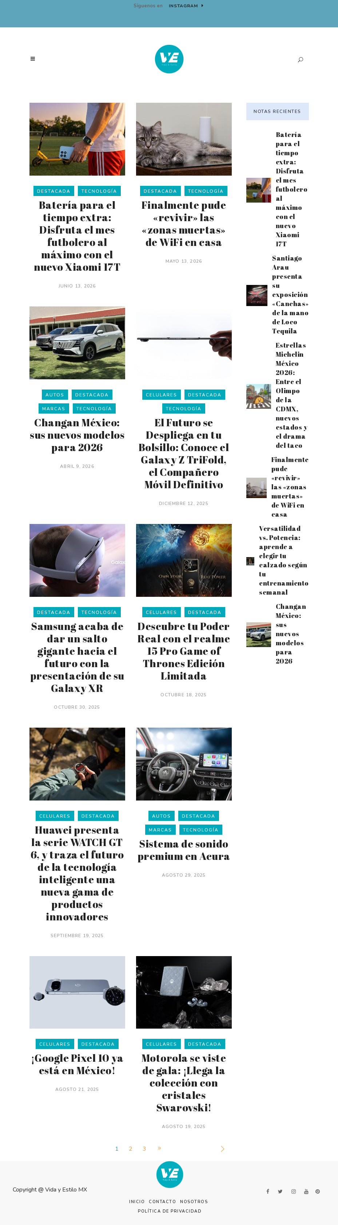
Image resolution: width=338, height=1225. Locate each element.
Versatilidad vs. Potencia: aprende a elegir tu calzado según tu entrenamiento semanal (284, 560)
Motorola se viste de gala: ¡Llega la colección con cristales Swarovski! (184, 1082)
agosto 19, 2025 (184, 1127)
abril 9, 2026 (77, 466)
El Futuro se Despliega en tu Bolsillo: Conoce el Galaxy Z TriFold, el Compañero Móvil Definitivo (184, 453)
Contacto (162, 1202)
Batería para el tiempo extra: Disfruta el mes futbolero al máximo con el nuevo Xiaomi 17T (77, 236)
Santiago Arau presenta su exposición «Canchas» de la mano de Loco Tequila (290, 294)
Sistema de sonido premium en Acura (184, 850)
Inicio (137, 1202)
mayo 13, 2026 (184, 261)
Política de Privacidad (170, 1211)
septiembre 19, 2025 (77, 936)
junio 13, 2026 (77, 286)
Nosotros (194, 1202)
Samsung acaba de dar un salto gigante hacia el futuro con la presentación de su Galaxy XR (77, 657)
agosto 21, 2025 (77, 1089)
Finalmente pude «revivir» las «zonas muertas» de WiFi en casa (184, 223)
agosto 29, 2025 (184, 875)
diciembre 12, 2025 (183, 503)
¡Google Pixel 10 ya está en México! (77, 1064)
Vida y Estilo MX (66, 1190)
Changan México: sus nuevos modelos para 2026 (77, 434)
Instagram (186, 6)
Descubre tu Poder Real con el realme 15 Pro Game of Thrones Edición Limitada (184, 650)
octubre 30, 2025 (77, 707)
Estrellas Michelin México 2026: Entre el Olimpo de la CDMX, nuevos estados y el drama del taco (292, 395)
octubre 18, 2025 (183, 695)
